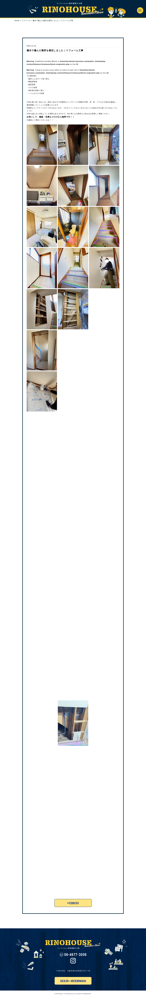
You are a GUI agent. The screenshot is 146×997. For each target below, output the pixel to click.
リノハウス (73, 9)
